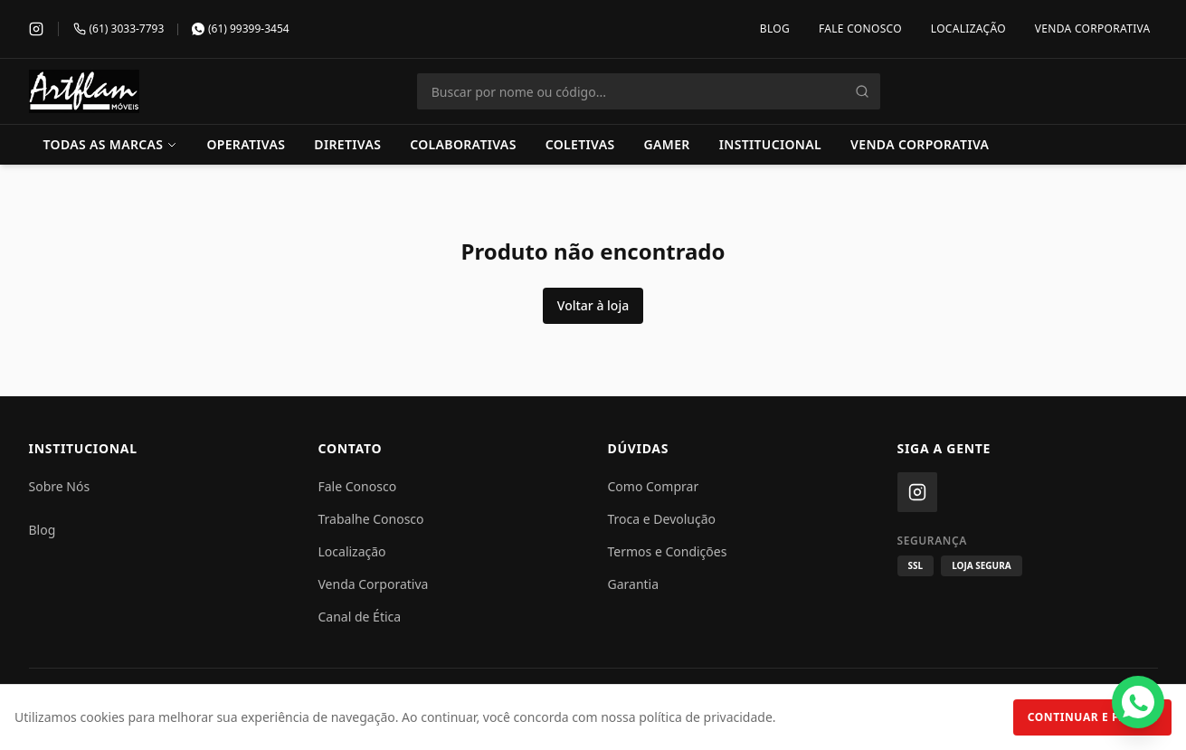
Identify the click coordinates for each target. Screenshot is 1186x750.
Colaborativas (463, 144)
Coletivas (580, 144)
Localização (968, 28)
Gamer (667, 144)
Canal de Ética (360, 616)
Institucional (770, 144)
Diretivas (347, 144)
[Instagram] (36, 29)
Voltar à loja (593, 305)
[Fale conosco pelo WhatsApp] (1138, 702)
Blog (775, 28)
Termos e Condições (667, 551)
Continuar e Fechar (1092, 717)
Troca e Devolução (662, 518)
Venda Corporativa (1093, 28)
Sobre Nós (59, 486)
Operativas (245, 144)
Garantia (633, 584)
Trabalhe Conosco (371, 518)
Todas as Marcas (110, 144)
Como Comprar (653, 486)
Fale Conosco (860, 28)
